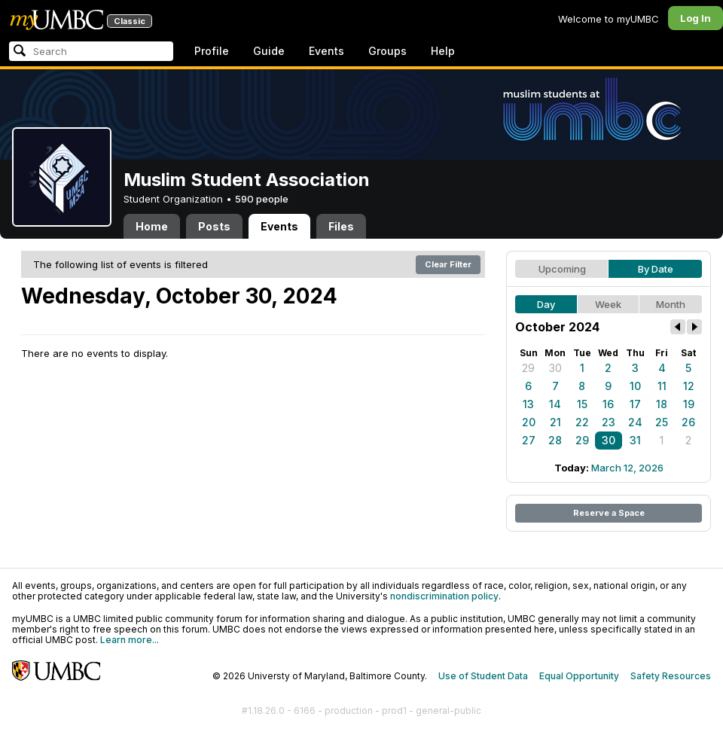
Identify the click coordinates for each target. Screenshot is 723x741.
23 (608, 422)
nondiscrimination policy (444, 596)
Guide (269, 50)
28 (555, 440)
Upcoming (562, 269)
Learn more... (129, 639)
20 (528, 422)
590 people (261, 199)
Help (443, 50)
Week (608, 304)
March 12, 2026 (627, 468)
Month (670, 304)
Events (326, 50)
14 (555, 404)
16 (608, 404)
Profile (211, 50)
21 (555, 422)
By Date (655, 269)
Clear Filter (448, 264)
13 (528, 404)
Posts (214, 226)
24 (635, 422)
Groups (387, 50)
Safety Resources (670, 676)
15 (582, 404)
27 (528, 440)
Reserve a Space (609, 513)
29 (528, 367)
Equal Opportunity (579, 676)
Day (546, 304)
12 (688, 386)
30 (555, 367)
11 (662, 386)
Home (152, 226)
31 (635, 440)
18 (661, 404)
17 (635, 404)
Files (341, 226)
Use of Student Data (483, 676)
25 (661, 422)
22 (582, 422)
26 (688, 422)
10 (635, 386)
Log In (695, 18)
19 (688, 404)
